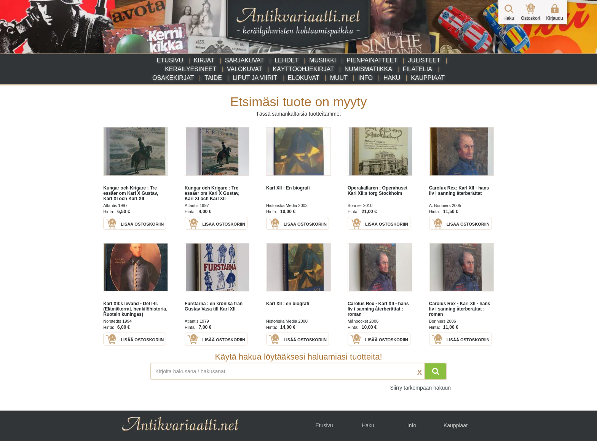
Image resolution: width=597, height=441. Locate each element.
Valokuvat (244, 69)
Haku (391, 78)
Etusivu (170, 60)
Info (365, 78)
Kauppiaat (428, 78)
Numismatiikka (368, 69)
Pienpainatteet (371, 60)
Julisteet (424, 60)
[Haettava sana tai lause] (298, 371)
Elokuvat (303, 78)
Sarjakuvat (244, 60)
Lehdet (286, 60)
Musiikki (322, 60)
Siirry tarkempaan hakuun (420, 388)
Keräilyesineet (190, 69)
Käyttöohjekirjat (303, 69)
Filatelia (417, 69)
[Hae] (435, 371)
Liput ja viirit (255, 78)
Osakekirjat (173, 78)
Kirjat (204, 60)
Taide (213, 78)
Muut (339, 78)
